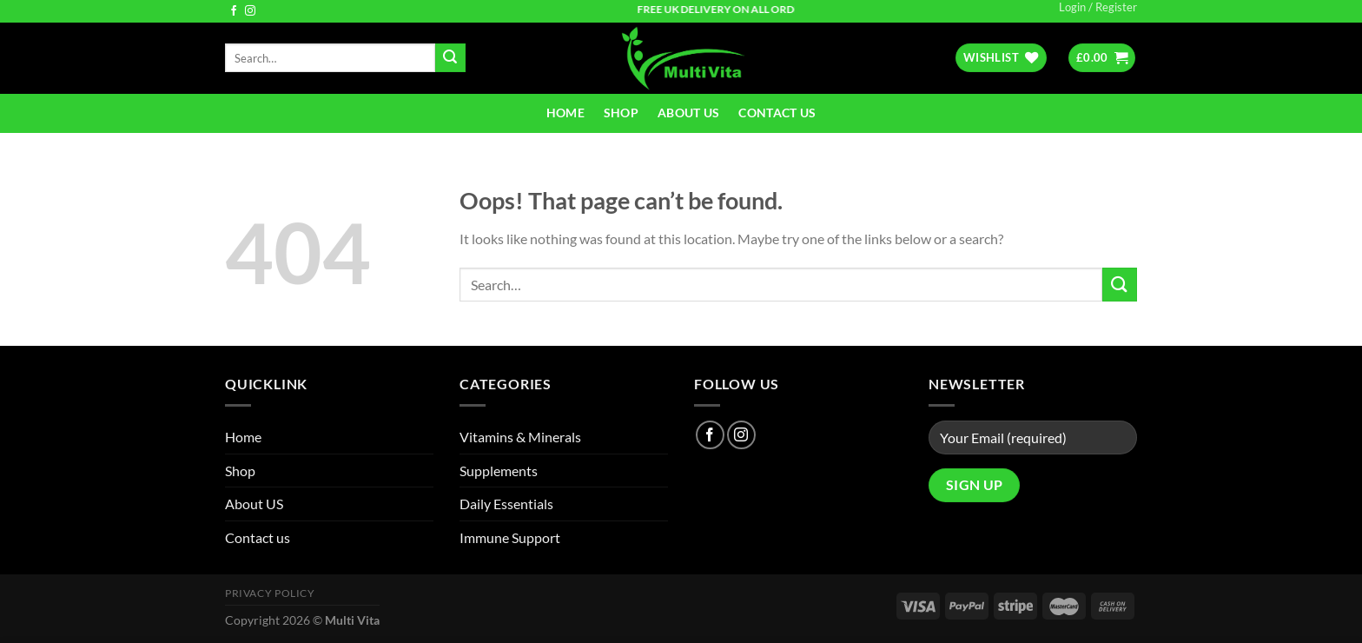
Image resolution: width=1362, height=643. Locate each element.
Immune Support (510, 537)
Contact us (777, 112)
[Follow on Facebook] (233, 11)
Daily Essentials (506, 503)
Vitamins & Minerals (520, 436)
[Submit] (450, 58)
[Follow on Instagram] (250, 11)
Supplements (499, 470)
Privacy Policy (270, 593)
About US (688, 112)
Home (565, 112)
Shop (621, 112)
